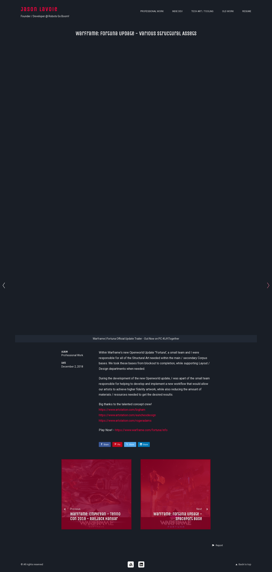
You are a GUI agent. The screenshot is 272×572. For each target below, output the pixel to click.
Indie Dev (177, 11)
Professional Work (152, 11)
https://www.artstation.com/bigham (122, 409)
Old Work (228, 11)
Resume (246, 11)
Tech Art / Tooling (202, 11)
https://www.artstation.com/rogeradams (125, 420)
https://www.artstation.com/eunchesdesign (127, 415)
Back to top (243, 564)
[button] (217, 545)
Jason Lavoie (39, 9)
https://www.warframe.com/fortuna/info (141, 430)
